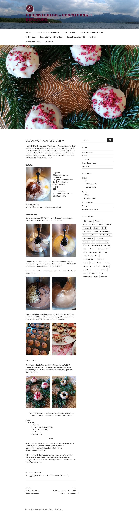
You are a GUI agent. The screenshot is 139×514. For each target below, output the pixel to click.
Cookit (31, 472)
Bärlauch (96, 228)
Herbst (85, 249)
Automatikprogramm (89, 224)
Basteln (84, 178)
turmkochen (93, 273)
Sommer (105, 266)
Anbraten (98, 221)
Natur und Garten (87, 202)
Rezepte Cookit (95, 266)
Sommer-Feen (91, 187)
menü (105, 252)
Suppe (28, 420)
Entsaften (86, 242)
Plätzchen (99, 263)
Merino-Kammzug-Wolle (90, 256)
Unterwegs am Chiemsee (90, 209)
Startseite (29, 32)
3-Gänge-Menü (87, 221)
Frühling (105, 242)
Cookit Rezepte (31, 37)
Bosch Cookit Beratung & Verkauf (92, 32)
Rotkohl (31, 422)
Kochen (38, 472)
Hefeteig (107, 245)
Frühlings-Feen (91, 184)
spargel (85, 270)
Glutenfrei (86, 245)
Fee (93, 242)
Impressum (49, 42)
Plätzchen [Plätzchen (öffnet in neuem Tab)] (36, 432)
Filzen (99, 242)
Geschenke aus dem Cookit (43, 427)
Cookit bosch (87, 231)
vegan (101, 273)
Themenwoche (101, 270)
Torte (84, 273)
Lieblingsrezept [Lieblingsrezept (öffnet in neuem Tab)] (36, 434)
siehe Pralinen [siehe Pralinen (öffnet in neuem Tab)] (40, 370)
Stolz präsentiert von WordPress (51, 509)
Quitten (85, 266)
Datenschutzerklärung (33, 42)
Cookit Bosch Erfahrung (101, 231)
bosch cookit (87, 228)
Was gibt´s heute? (90, 198)
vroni (46, 138)
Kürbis (85, 252)
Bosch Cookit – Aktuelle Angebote (48, 32)
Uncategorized (86, 206)
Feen (85, 181)
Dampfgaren (99, 238)
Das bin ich (92, 37)
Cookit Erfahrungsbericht (76, 37)
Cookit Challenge (105, 235)
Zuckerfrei (103, 277)
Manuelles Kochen (95, 252)
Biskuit (108, 224)
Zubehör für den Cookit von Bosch (51, 37)
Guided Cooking (97, 245)
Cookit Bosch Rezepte (44, 475)
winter (96, 277)
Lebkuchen (35, 425)
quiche (107, 263)
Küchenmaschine (102, 249)
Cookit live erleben (70, 32)
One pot (85, 263)
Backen (101, 224)
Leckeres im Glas (41, 429)
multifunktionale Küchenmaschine (94, 259)
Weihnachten (34, 477)
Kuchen (92, 249)
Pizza (92, 263)
